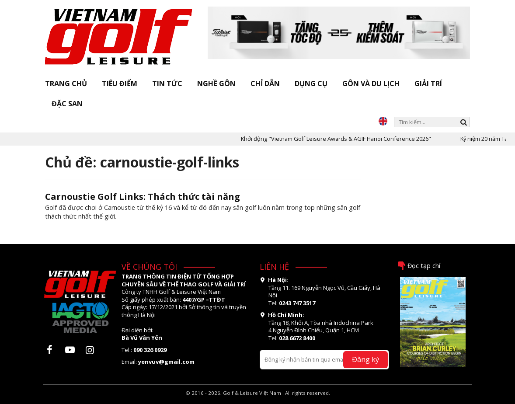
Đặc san (67, 103)
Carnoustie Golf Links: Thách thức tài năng (142, 196)
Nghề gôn (216, 83)
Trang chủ (66, 83)
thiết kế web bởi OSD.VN (258, 400)
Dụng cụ (311, 83)
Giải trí (428, 83)
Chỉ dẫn (265, 83)
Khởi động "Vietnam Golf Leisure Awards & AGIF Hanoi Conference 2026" (343, 139)
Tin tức (167, 83)
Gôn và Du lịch (371, 83)
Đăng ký (365, 359)
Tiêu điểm (119, 83)
